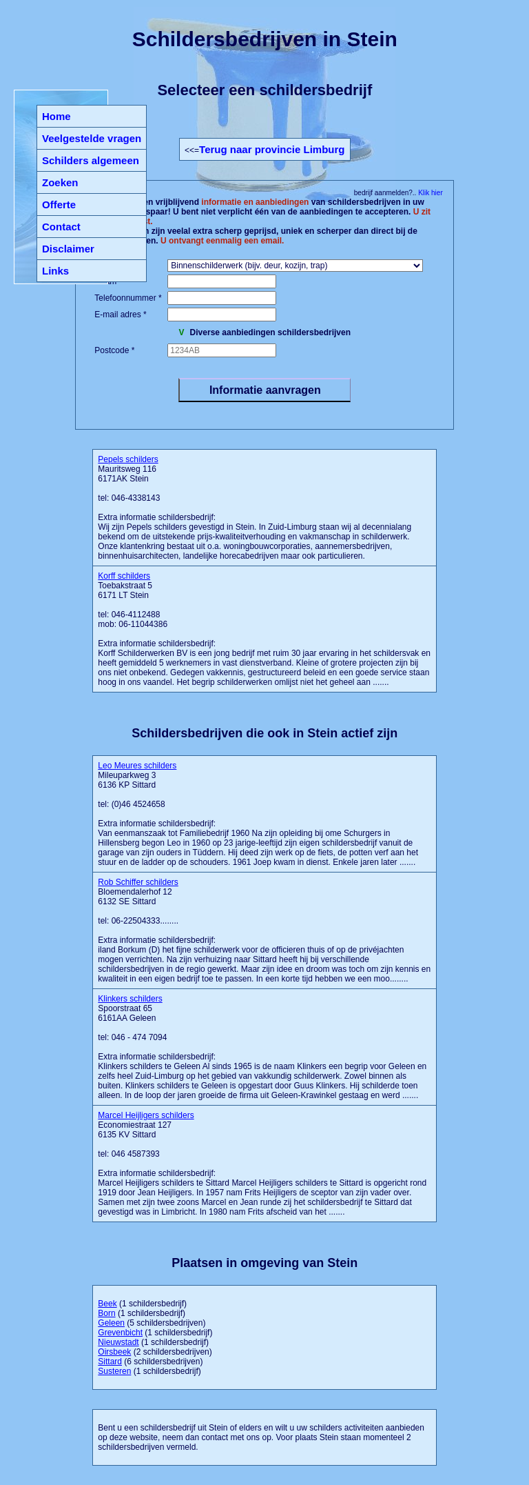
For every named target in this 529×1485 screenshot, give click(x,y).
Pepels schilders (128, 459)
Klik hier (429, 193)
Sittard (110, 1361)
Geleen (111, 1323)
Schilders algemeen (90, 160)
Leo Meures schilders (137, 765)
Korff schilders (124, 576)
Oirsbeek (114, 1352)
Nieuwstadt (118, 1342)
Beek (107, 1303)
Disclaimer (68, 249)
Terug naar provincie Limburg (271, 149)
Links (55, 271)
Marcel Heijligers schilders (146, 1115)
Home (56, 116)
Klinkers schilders (130, 999)
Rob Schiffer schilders (138, 882)
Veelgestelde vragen (91, 138)
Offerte (59, 204)
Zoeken (60, 182)
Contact (61, 226)
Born (106, 1313)
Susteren (114, 1371)
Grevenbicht (120, 1332)
